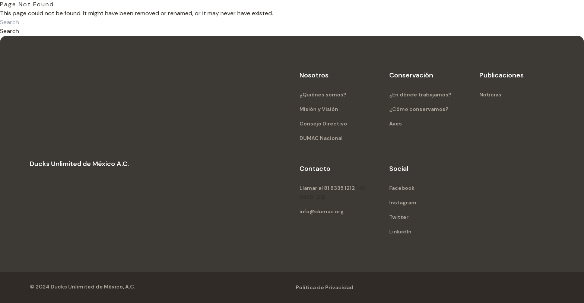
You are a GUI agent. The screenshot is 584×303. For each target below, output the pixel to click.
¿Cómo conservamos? (418, 109)
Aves (395, 123)
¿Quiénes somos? (322, 94)
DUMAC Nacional (321, 138)
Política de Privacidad (324, 287)
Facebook (402, 188)
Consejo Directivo (323, 123)
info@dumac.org (321, 211)
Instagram (402, 202)
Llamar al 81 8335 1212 (327, 188)
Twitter (399, 217)
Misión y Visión (318, 109)
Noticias (490, 94)
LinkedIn (400, 231)
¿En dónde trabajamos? (420, 94)
